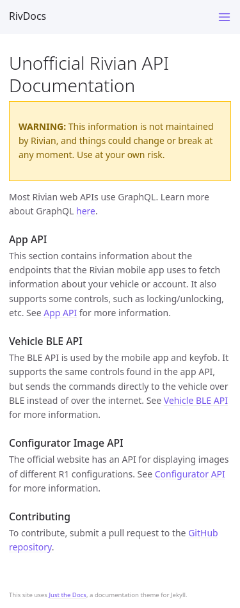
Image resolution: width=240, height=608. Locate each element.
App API (60, 313)
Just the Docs (67, 595)
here (85, 211)
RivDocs (27, 16)
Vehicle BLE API (196, 400)
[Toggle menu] (224, 17)
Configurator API (190, 474)
